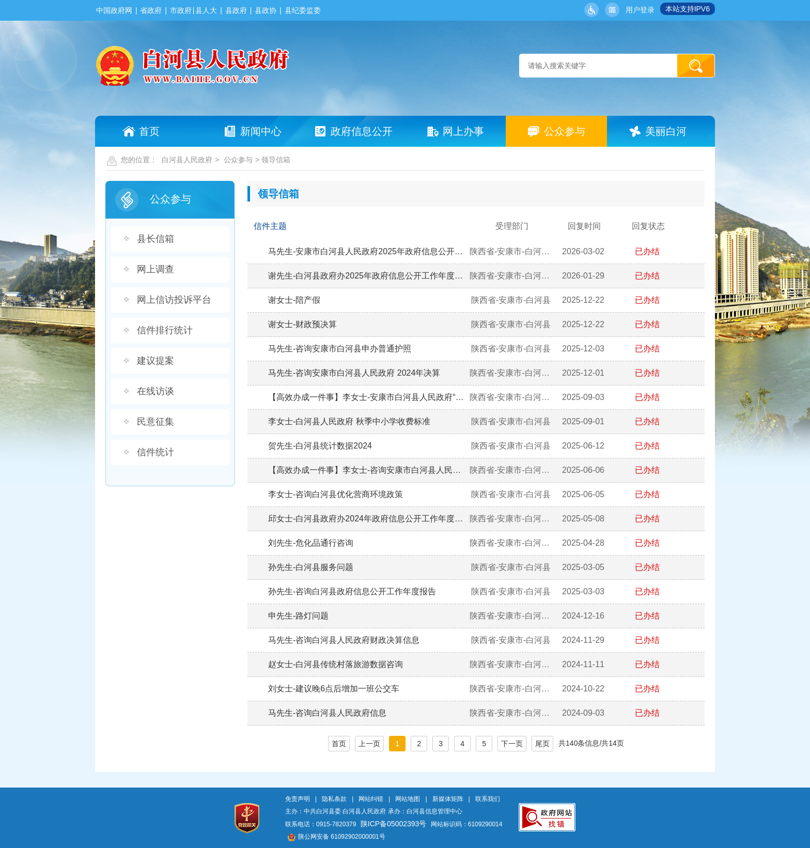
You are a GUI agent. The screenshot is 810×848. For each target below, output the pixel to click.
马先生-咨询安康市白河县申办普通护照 (339, 348)
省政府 (151, 10)
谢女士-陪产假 (294, 300)
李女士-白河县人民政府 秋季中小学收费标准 (349, 421)
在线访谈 (155, 391)
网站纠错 (371, 799)
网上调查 (155, 269)
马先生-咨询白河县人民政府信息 (327, 712)
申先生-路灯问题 (298, 615)
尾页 (542, 743)
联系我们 (487, 799)
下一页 (512, 743)
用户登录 (640, 10)
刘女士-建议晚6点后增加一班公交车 (333, 688)
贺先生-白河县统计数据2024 (320, 445)
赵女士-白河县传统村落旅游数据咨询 (335, 664)
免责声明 (297, 799)
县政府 (236, 10)
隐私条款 (334, 799)
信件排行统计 (165, 330)
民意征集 (155, 422)
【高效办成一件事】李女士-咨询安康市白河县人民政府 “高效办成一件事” (367, 470)
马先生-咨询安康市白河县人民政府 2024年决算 (354, 372)
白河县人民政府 (187, 160)
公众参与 (238, 160)
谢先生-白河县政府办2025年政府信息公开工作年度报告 (367, 275)
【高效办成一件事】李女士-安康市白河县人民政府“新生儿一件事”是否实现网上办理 (367, 397)
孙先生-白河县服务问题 (310, 567)
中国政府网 (114, 10)
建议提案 (155, 361)
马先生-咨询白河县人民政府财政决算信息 (343, 640)
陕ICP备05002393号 (394, 824)
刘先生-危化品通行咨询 (310, 542)
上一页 (369, 743)
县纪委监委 (303, 10)
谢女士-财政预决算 (302, 324)
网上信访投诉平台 (174, 300)
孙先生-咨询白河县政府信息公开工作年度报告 (352, 591)
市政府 (181, 10)
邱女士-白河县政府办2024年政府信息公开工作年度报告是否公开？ (367, 518)
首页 (339, 743)
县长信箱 (155, 239)
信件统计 (155, 452)
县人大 (206, 10)
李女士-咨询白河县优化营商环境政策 (335, 494)
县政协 (265, 10)
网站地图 (407, 799)
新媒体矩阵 (447, 799)
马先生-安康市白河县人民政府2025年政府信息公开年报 (367, 251)
